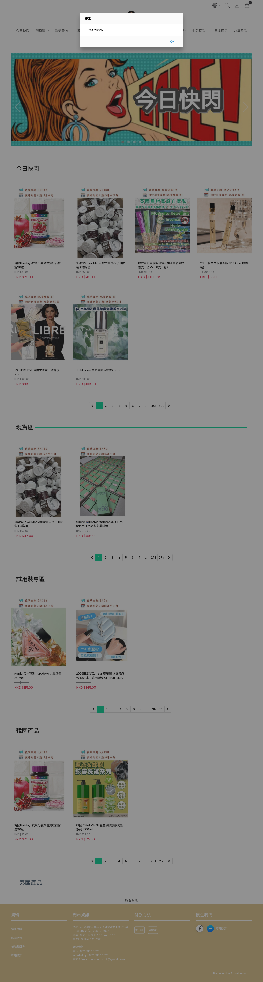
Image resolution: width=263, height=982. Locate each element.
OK (172, 42)
